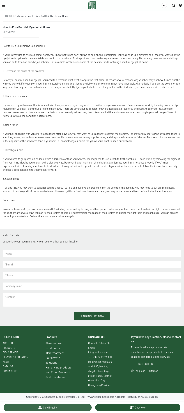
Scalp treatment (55, 377)
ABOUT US (10, 16)
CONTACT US (10, 371)
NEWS (6, 361)
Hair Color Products (57, 372)
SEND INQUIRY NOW (92, 316)
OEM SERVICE (10, 352)
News (21, 16)
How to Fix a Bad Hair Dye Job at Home (48, 16)
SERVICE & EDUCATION (15, 357)
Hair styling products (58, 367)
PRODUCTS (9, 347)
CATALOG (8, 366)
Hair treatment (55, 352)
